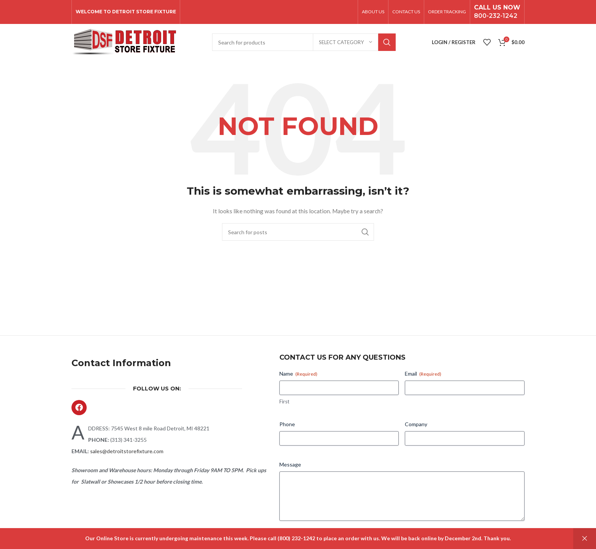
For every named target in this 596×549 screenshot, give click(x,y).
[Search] (304, 43)
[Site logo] (123, 43)
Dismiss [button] (584, 538)
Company (416, 426)
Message (290, 466)
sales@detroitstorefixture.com (126, 453)
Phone (287, 426)
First (284, 403)
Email (423, 375)
